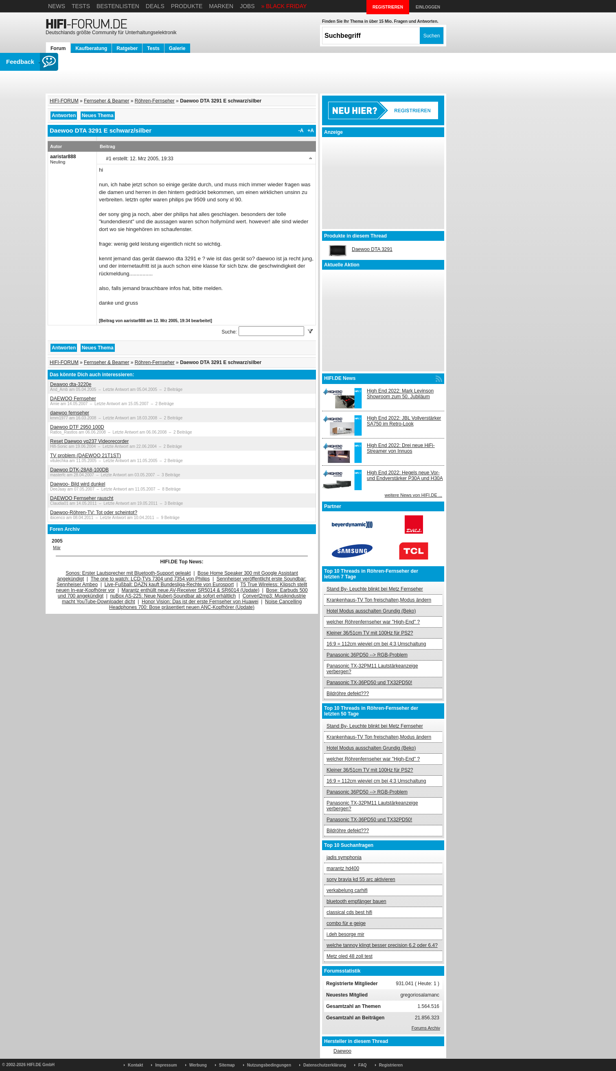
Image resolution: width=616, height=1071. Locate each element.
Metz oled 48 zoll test (350, 956)
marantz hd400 (343, 868)
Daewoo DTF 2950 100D (77, 427)
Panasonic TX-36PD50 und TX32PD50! (369, 682)
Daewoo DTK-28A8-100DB (79, 470)
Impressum (166, 1065)
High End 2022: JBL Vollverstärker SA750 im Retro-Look (404, 421)
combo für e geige (346, 923)
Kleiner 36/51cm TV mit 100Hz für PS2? (370, 633)
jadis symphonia (344, 857)
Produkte (187, 6)
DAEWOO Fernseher (73, 398)
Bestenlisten (117, 6)
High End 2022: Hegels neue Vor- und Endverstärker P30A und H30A (405, 475)
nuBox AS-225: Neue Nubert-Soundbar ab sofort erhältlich (173, 596)
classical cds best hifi (349, 912)
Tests (81, 6)
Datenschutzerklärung (324, 1065)
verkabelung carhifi (347, 890)
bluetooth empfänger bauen (356, 901)
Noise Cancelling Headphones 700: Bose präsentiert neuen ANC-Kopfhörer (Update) (205, 604)
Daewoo (342, 1051)
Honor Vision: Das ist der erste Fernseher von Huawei (200, 601)
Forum (58, 48)
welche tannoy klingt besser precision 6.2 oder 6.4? (382, 945)
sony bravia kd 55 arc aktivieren (361, 879)
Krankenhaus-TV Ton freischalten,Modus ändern (379, 600)
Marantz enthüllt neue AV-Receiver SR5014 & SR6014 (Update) (191, 590)
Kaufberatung (91, 48)
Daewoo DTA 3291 (372, 249)
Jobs (247, 6)
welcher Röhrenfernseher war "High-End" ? (373, 622)
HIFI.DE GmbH (41, 1064)
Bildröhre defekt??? (348, 693)
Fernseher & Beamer (106, 101)
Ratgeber (127, 48)
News (56, 6)
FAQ (362, 1065)
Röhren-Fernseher (155, 101)
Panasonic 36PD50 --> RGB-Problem (367, 655)
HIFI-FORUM (64, 101)
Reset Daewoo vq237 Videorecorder (89, 441)
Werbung (198, 1065)
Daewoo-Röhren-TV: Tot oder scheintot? (93, 512)
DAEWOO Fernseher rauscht (81, 498)
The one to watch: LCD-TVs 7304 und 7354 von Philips (150, 579)
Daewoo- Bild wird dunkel (77, 484)
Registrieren (391, 1065)
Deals (155, 6)
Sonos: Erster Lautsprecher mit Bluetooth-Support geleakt (128, 573)
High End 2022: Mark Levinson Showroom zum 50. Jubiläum (400, 393)
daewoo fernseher (69, 413)
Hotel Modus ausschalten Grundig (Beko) (371, 611)
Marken (221, 6)
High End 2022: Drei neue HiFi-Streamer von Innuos (401, 448)
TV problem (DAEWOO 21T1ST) (85, 455)
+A (310, 130)
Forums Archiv (426, 1027)
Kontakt (135, 1065)
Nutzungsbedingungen (269, 1065)
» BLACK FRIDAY (284, 6)
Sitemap (227, 1065)
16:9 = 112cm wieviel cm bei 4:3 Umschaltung (376, 644)
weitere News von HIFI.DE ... (413, 495)
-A (301, 130)
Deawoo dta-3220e (70, 384)
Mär (57, 547)
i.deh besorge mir (345, 934)
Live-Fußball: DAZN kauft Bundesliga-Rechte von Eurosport (169, 584)
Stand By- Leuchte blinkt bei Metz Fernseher (375, 589)
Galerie (177, 48)
